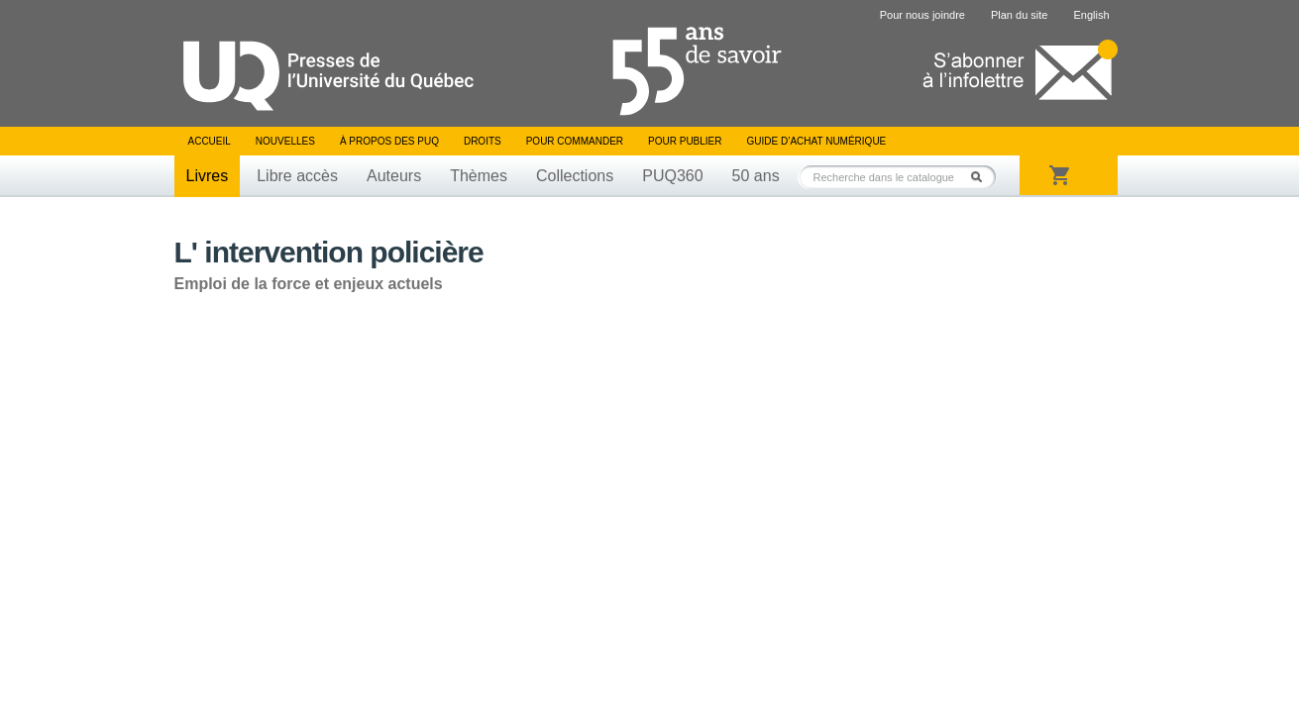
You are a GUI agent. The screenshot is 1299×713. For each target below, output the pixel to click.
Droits (482, 141)
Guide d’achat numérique (817, 141)
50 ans (756, 175)
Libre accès (297, 175)
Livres (207, 175)
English (1091, 15)
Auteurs (394, 175)
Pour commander (574, 141)
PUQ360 (672, 175)
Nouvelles (285, 141)
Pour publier (684, 141)
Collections (574, 175)
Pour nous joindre (922, 15)
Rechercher (982, 176)
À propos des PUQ (389, 141)
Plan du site (1019, 15)
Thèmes (478, 175)
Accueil (209, 141)
